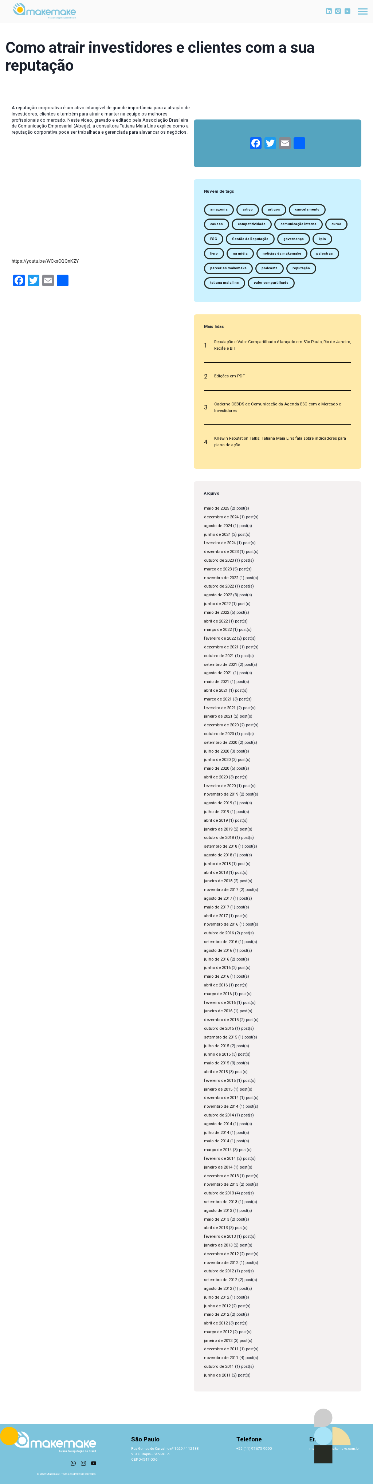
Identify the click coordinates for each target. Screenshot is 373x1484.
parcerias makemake (228, 268)
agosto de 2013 (218, 1210)
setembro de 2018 (220, 846)
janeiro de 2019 (218, 829)
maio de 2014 (216, 1141)
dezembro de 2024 (221, 517)
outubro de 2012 (219, 1271)
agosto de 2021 (218, 673)
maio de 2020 (216, 768)
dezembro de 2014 (221, 1097)
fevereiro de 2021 (220, 708)
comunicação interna (298, 224)
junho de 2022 (217, 603)
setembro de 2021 (220, 664)
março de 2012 (218, 1332)
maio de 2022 (216, 612)
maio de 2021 (216, 681)
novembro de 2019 (221, 794)
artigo (248, 209)
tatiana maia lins (224, 282)
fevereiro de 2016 (220, 1002)
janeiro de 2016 (218, 1011)
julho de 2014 (216, 1132)
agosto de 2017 (218, 898)
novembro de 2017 (221, 889)
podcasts (270, 268)
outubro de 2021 (219, 655)
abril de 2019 (216, 820)
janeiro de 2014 (218, 1167)
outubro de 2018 (219, 837)
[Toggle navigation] (363, 11)
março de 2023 (218, 569)
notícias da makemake (282, 253)
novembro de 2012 (221, 1262)
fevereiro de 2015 (220, 1080)
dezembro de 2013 (221, 1176)
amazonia (219, 209)
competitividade (252, 224)
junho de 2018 (217, 863)
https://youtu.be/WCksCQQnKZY (45, 261)
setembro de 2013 (220, 1202)
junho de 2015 (217, 1054)
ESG (213, 239)
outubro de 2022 (219, 586)
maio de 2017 (216, 907)
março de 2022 (218, 629)
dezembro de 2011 (221, 1349)
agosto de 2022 (218, 595)
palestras (324, 253)
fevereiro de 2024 (220, 543)
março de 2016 (218, 994)
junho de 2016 (217, 967)
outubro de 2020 (219, 733)
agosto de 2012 (218, 1288)
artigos (274, 209)
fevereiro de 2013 (220, 1236)
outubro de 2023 (219, 560)
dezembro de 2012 (221, 1254)
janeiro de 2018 (218, 881)
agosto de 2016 (218, 950)
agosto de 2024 (218, 525)
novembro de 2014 (221, 1106)
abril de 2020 (216, 777)
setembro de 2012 (220, 1279)
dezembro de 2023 (221, 551)
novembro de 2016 (221, 924)
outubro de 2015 (219, 1028)
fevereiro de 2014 (220, 1158)
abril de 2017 (216, 916)
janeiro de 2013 (218, 1245)
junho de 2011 (217, 1375)
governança (293, 239)
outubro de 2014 (219, 1115)
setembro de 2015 (220, 1037)
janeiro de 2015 (218, 1089)
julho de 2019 (216, 811)
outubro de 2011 (219, 1366)
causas (216, 224)
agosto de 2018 (218, 855)
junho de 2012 (217, 1306)
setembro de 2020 (220, 742)
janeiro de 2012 (218, 1340)
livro (214, 253)
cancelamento (307, 209)
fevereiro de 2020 (220, 786)
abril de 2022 (216, 621)
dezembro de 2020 (221, 725)
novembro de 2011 (221, 1357)
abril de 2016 (216, 985)
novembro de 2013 (221, 1184)
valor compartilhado (271, 282)
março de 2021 (218, 699)
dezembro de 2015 (221, 1019)
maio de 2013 (216, 1219)
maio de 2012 (216, 1314)
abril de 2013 (216, 1227)
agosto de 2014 (218, 1124)
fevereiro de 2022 (220, 638)
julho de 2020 (216, 751)
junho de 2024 (217, 534)
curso (336, 224)
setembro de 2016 (220, 941)
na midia (240, 253)
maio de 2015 (216, 1063)
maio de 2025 (216, 508)
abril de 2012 (216, 1323)
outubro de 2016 (219, 933)
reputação (301, 268)
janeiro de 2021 (218, 716)
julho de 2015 (216, 1046)
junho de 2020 (217, 759)
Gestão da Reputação (250, 239)
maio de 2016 (216, 976)
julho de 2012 (216, 1297)
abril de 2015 (216, 1071)
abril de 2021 (216, 690)
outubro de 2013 (219, 1193)
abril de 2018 (216, 872)
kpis (322, 239)
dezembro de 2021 (221, 647)
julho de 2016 (216, 959)
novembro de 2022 (221, 578)
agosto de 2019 (218, 803)
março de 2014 (218, 1149)
